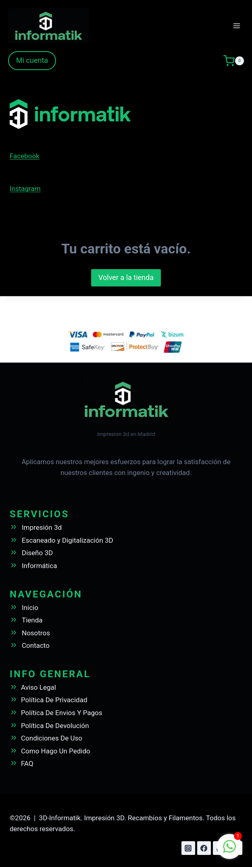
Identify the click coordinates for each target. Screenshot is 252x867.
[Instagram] (188, 848)
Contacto (36, 645)
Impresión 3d (42, 527)
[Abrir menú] (236, 25)
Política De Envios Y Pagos (61, 713)
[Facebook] (204, 848)
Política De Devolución (55, 726)
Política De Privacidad (54, 700)
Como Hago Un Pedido (55, 751)
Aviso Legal (38, 687)
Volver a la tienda (126, 277)
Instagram (25, 189)
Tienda (32, 620)
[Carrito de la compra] (233, 60)
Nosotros (36, 633)
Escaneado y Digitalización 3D (67, 540)
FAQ (27, 763)
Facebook (25, 156)
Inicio (30, 608)
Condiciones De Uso (51, 738)
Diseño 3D (37, 553)
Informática (39, 566)
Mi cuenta (32, 60)
